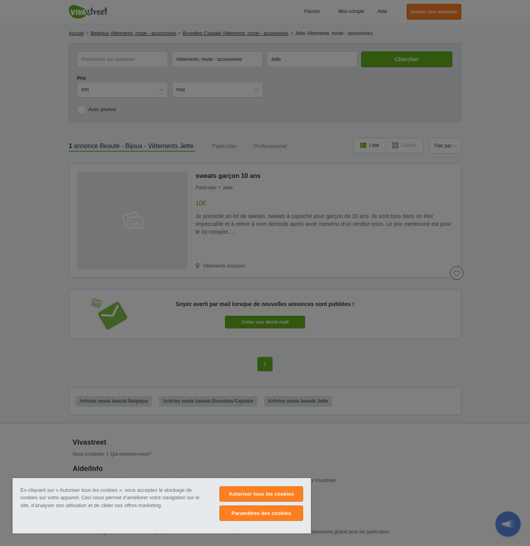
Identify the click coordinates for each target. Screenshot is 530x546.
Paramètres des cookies (261, 513)
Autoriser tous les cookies (261, 494)
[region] (162, 505)
